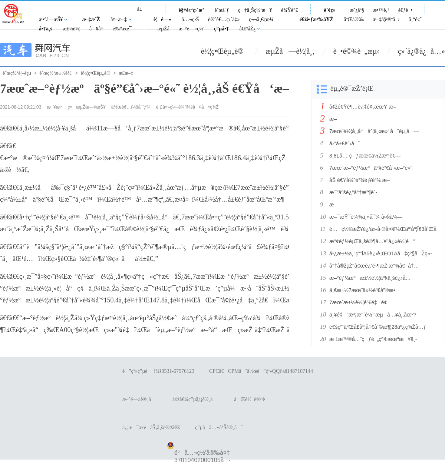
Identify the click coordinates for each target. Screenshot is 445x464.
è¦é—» (162, 19)
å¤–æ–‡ (119, 19)
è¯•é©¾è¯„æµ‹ (356, 51)
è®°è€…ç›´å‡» (224, 19)
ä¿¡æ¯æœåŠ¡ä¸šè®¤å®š (151, 427)
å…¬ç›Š (190, 19)
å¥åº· (96, 29)
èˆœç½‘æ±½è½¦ (55, 73)
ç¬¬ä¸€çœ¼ (261, 19)
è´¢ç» (332, 10)
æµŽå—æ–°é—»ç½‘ (181, 29)
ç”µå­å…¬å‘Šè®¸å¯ (219, 427)
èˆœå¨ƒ (222, 10)
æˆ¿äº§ (357, 10)
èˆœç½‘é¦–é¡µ (17, 73)
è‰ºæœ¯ (122, 29)
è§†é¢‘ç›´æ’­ (191, 10)
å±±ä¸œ (142, 13)
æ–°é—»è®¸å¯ (140, 399)
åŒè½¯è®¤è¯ (252, 399)
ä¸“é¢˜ (415, 19)
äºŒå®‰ (354, 19)
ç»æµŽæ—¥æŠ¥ (87, 107)
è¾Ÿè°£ (289, 10)
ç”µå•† (221, 29)
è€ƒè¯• (405, 10)
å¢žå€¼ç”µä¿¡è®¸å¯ (195, 399)
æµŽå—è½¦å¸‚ (290, 51)
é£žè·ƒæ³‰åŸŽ (316, 19)
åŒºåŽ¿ (248, 29)
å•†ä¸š (45, 29)
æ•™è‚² (381, 10)
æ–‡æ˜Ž (91, 19)
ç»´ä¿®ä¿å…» (421, 51)
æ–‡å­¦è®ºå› (386, 19)
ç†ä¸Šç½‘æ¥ (255, 10)
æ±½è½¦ (71, 29)
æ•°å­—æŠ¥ (51, 19)
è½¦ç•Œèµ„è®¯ (224, 51)
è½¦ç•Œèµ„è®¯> (98, 73)
